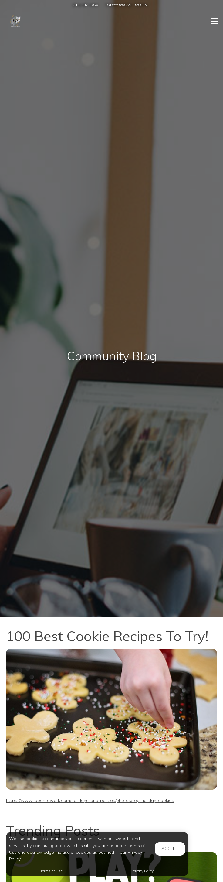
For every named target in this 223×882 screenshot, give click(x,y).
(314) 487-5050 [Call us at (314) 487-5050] (85, 4)
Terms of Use (51, 871)
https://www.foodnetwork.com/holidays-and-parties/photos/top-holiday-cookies (90, 800)
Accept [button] (169, 848)
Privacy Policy (143, 871)
